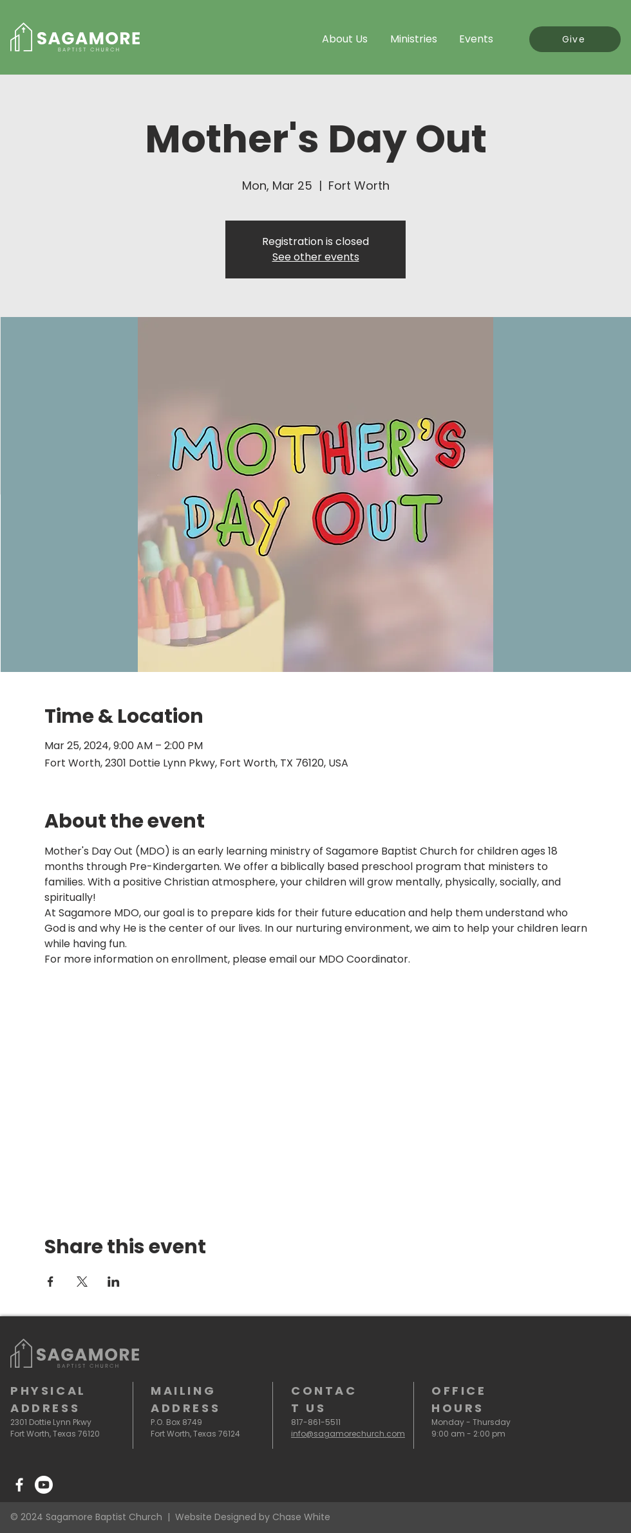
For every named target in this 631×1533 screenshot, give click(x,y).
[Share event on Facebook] (50, 1281)
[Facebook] (19, 1485)
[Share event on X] (82, 1281)
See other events (315, 256)
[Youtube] (44, 1485)
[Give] (575, 39)
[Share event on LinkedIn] (114, 1281)
